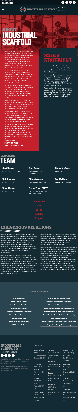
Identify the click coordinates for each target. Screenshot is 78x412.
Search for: (61, 7)
